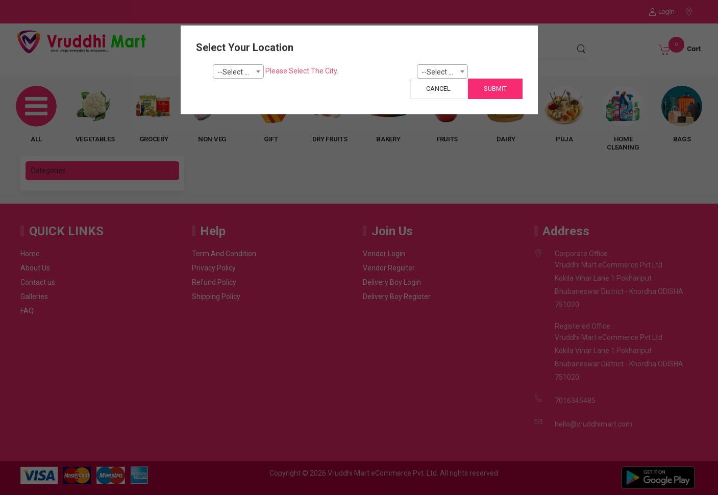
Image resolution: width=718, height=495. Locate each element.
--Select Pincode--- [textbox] (444, 72)
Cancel (438, 88)
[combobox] (238, 71)
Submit (495, 88)
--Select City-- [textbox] (239, 72)
